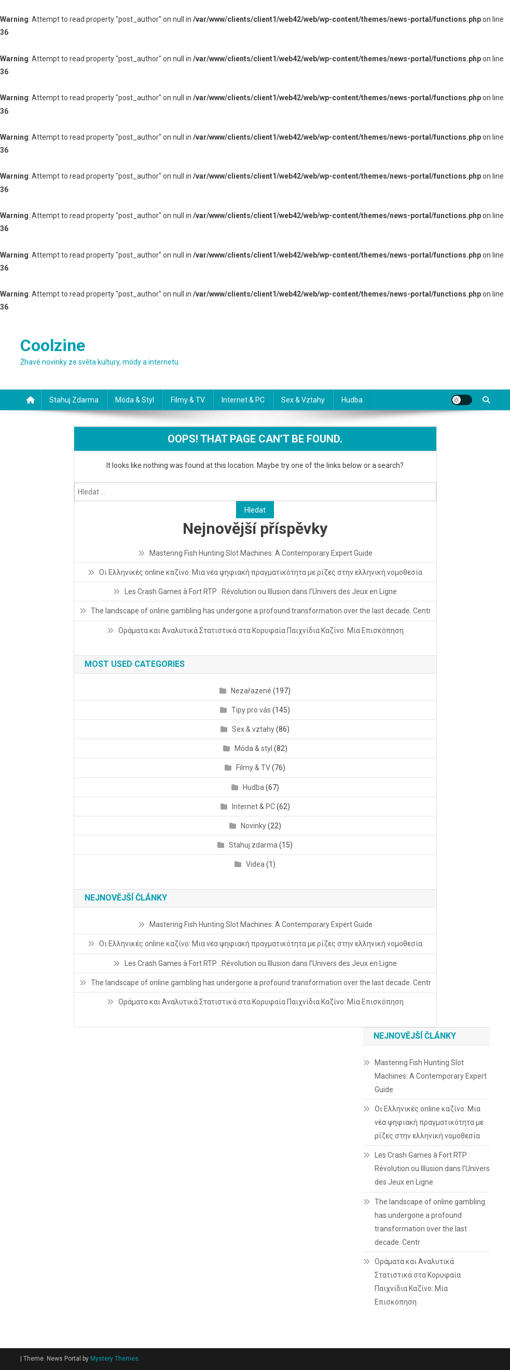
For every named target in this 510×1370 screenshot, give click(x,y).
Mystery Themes (114, 1358)
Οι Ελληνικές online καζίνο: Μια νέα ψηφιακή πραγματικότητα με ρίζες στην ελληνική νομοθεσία (260, 572)
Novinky (253, 826)
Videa (255, 864)
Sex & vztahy (303, 400)
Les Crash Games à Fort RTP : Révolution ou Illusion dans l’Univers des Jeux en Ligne (261, 591)
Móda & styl (134, 400)
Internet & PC (243, 400)
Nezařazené (251, 691)
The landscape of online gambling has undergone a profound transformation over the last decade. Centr (261, 611)
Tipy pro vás (251, 710)
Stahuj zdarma (74, 400)
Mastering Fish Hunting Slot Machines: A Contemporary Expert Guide (261, 553)
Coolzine (52, 345)
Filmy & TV (188, 400)
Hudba (352, 400)
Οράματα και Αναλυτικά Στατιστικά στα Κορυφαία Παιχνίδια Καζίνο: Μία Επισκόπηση (261, 630)
